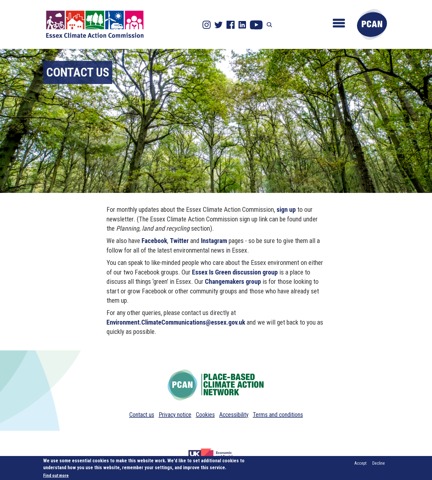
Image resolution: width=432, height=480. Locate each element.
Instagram (214, 240)
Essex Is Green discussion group (235, 272)
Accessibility (233, 414)
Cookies (205, 414)
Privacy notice (175, 414)
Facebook (154, 240)
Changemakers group (233, 281)
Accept (360, 463)
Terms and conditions (278, 414)
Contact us (141, 414)
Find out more (56, 475)
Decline (378, 463)
